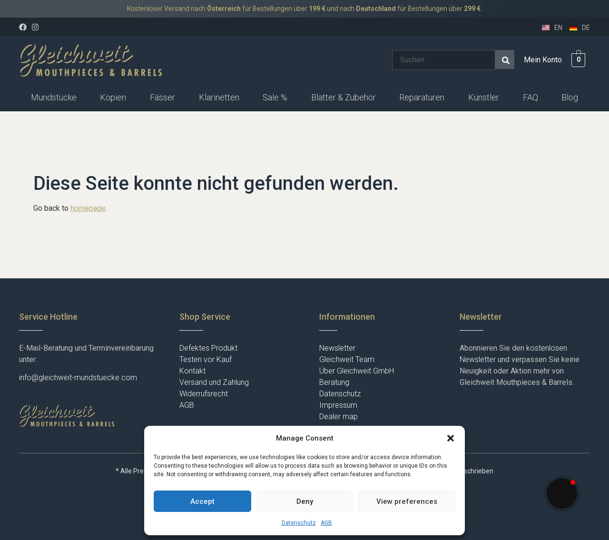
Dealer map (338, 416)
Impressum (338, 405)
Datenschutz (299, 523)
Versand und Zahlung (214, 382)
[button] (450, 438)
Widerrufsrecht (203, 393)
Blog (569, 97)
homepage (88, 208)
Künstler (483, 97)
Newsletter (337, 348)
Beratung (334, 382)
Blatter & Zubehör (343, 97)
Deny (304, 501)
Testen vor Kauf (205, 359)
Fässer (162, 97)
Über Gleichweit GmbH (356, 370)
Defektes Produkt (208, 348)
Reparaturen (421, 97)
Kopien (113, 97)
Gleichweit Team (346, 359)
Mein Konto (543, 59)
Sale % (275, 97)
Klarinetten (219, 97)
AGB (326, 523)
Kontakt (192, 370)
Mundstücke (54, 97)
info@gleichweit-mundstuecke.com (78, 377)
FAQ (530, 97)
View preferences (406, 501)
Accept (202, 501)
